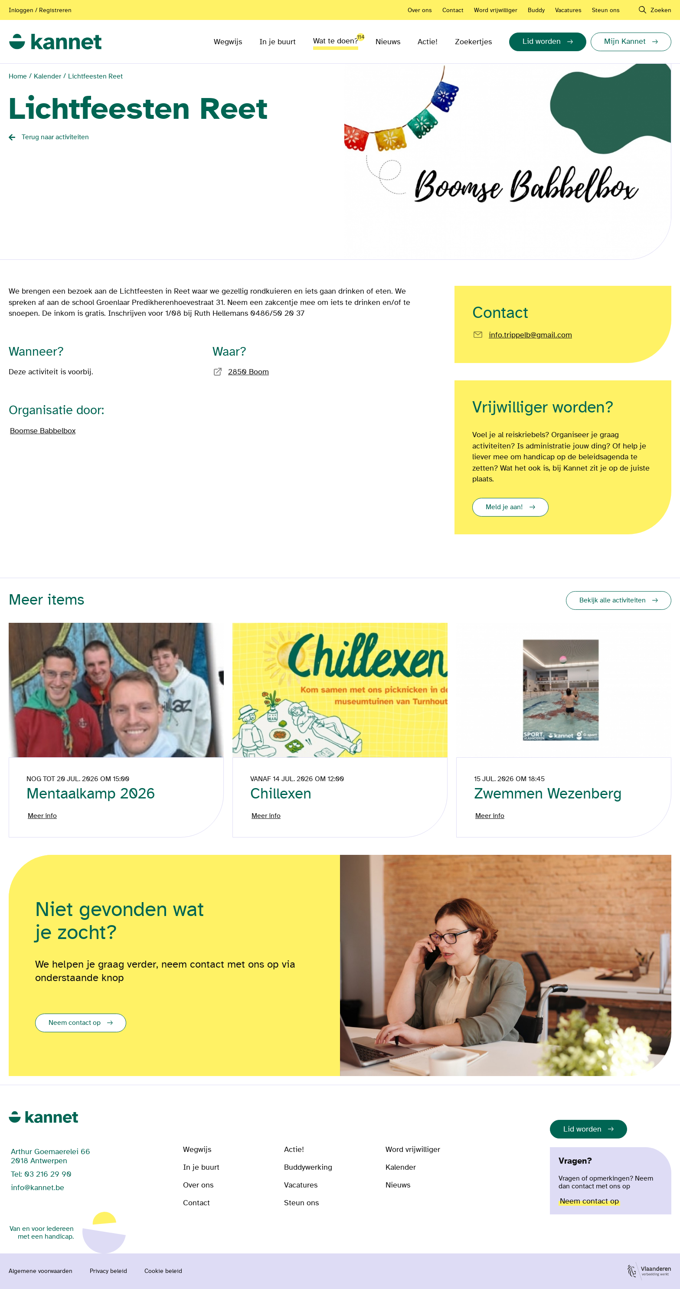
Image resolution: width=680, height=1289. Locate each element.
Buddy (536, 10)
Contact (453, 10)
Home (18, 76)
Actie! (428, 41)
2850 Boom (248, 371)
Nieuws (388, 41)
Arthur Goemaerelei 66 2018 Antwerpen (50, 1156)
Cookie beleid (163, 1271)
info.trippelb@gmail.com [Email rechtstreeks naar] (530, 335)
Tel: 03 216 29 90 (41, 1174)
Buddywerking (308, 1167)
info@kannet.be (37, 1187)
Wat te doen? (335, 39)
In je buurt (277, 41)
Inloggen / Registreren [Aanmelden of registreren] (40, 10)
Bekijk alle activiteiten (612, 600)
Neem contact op (75, 1023)
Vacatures (568, 10)
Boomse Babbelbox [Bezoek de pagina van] (42, 430)
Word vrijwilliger (495, 10)
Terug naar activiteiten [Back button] (55, 137)
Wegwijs (228, 41)
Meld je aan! (504, 507)
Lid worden (582, 1129)
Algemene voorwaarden (40, 1271)
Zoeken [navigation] (661, 10)
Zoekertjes (473, 41)
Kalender (47, 76)
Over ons (420, 10)
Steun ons (606, 10)
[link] (55, 41)
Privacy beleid (108, 1271)
